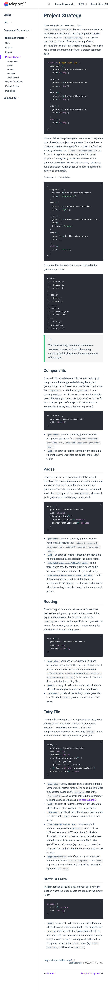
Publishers (10, 91)
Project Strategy (13, 57)
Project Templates (13, 81)
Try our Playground (65, 4)
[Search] (49, 4)
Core (7, 43)
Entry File (11, 73)
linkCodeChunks (87, 808)
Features (9, 52)
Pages (10, 65)
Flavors (8, 47)
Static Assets (13, 77)
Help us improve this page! (58, 968)
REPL (83, 4)
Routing (10, 69)
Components (13, 61)
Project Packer (12, 86)
